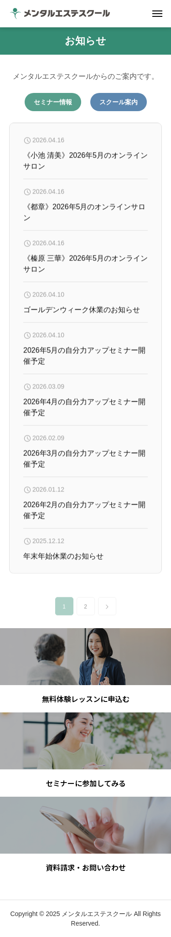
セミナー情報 (53, 102)
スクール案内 (118, 102)
